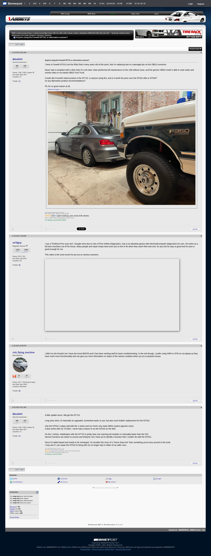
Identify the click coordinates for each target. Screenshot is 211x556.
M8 (89, 3)
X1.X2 (101, 3)
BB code (13, 507)
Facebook (63, 478)
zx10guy (17, 242)
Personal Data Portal (123, 549)
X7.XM (129, 3)
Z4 (94, 3)
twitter (15, 478)
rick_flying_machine (24, 352)
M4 (74, 3)
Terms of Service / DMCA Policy (102, 549)
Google (158, 478)
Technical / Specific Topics (120, 33)
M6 (84, 3)
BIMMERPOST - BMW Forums (190, 530)
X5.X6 (119, 3)
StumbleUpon (18, 482)
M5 (79, 3)
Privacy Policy (85, 549)
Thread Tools (194, 49)
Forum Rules (14, 517)
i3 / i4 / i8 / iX (140, 3)
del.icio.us (64, 482)
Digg (110, 478)
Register (200, 4)
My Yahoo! (112, 482)
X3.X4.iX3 (111, 3)
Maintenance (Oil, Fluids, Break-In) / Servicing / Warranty (31, 35)
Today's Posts (135, 14)
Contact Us (173, 530)
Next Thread (112, 487)
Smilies (12, 509)
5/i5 (44, 3)
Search (156, 14)
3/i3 (34, 3)
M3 (69, 3)
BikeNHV (18, 59)
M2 (64, 3)
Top (203, 530)
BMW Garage (65, 14)
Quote (195, 229)
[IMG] (12, 511)
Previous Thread (100, 487)
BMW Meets (91, 14)
